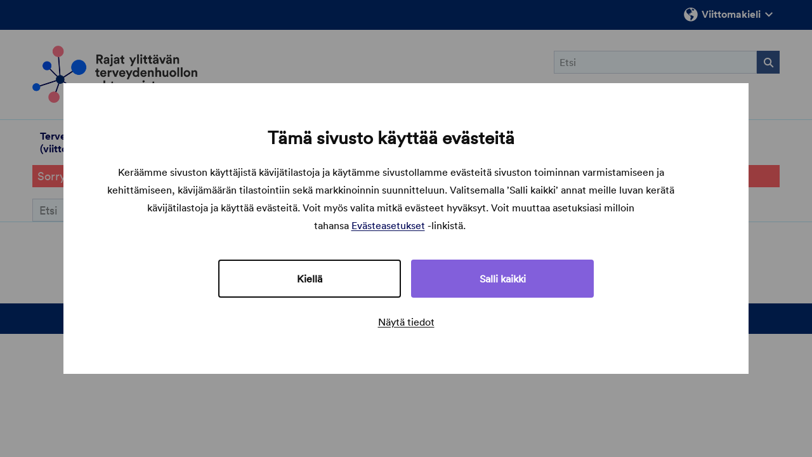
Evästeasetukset (388, 225)
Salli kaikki (503, 278)
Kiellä (309, 278)
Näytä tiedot (406, 321)
